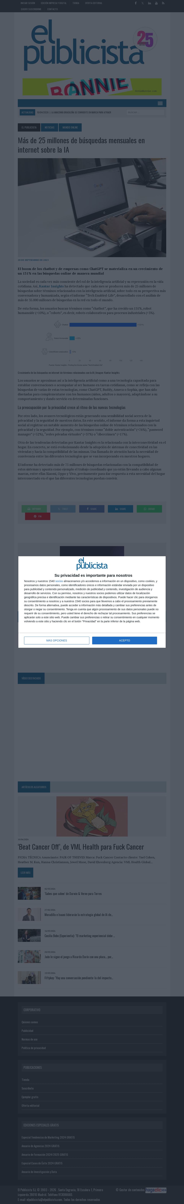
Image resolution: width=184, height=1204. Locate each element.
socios (59, 581)
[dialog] (92, 602)
